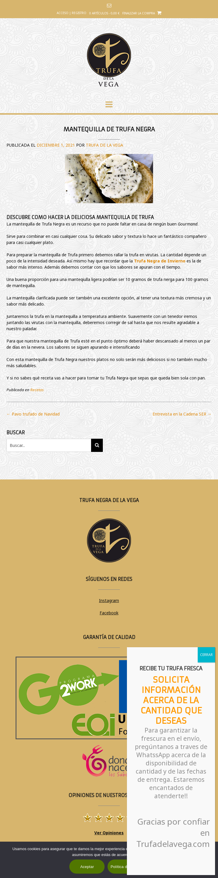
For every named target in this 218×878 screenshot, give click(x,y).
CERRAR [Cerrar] (206, 654)
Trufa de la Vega (104, 145)
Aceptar (87, 867)
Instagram (109, 600)
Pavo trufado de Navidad (33, 414)
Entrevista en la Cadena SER (182, 414)
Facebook (109, 613)
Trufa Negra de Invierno (159, 261)
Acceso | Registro (71, 13)
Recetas (37, 389)
